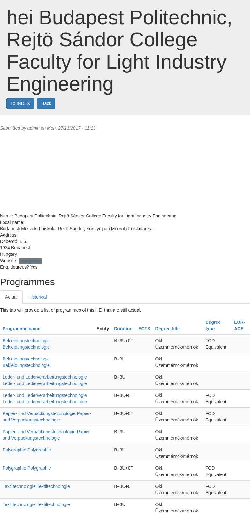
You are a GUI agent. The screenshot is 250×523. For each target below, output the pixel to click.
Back (46, 103)
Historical (37, 296)
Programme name (21, 328)
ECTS (144, 328)
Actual (11, 296)
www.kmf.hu (30, 261)
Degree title (167, 328)
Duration (123, 328)
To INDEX (20, 103)
